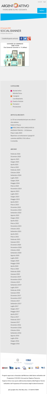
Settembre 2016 (16, 333)
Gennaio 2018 (15, 293)
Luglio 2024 (14, 178)
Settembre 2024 (16, 175)
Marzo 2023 (15, 204)
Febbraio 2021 (15, 239)
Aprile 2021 (14, 234)
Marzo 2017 (15, 317)
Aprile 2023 (14, 202)
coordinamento (17, 98)
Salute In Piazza (16, 125)
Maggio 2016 (15, 343)
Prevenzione (16, 106)
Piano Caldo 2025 (16, 133)
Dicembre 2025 (16, 156)
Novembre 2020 (16, 247)
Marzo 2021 (15, 237)
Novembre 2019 (16, 279)
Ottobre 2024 (15, 172)
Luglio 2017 (14, 306)
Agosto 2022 (15, 215)
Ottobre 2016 (15, 330)
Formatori (15, 104)
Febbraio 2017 (15, 319)
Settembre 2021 (16, 231)
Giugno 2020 (15, 261)
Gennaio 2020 (15, 274)
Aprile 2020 (14, 266)
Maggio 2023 (15, 199)
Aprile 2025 (14, 164)
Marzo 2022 (15, 223)
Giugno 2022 (15, 218)
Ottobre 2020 (15, 250)
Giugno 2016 (15, 341)
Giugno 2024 (15, 180)
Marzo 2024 (15, 186)
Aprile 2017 (14, 314)
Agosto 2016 (15, 335)
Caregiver (15, 96)
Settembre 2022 (16, 212)
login (44, 2)
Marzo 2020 (15, 269)
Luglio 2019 (14, 287)
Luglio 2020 (14, 258)
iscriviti (40, 2)
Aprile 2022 (14, 220)
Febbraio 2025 (15, 170)
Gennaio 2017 (15, 322)
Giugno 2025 (15, 162)
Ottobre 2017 (15, 301)
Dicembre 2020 (16, 245)
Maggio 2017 (15, 311)
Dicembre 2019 (16, 277)
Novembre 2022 (16, 210)
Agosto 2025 (15, 159)
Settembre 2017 (16, 303)
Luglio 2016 (14, 338)
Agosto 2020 (15, 255)
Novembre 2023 (16, 188)
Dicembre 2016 (16, 325)
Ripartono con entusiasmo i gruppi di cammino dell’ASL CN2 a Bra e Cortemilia (22, 138)
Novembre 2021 (16, 226)
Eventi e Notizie (17, 101)
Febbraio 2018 (15, 290)
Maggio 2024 (15, 183)
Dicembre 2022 (16, 207)
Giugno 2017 (15, 309)
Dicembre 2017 (16, 295)
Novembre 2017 (16, 298)
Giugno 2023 (15, 196)
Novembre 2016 (16, 327)
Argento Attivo (15, 6)
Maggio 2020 (15, 263)
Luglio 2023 (14, 194)
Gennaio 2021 (15, 242)
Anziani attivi (16, 90)
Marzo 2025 (15, 167)
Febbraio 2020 (15, 271)
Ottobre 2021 (15, 229)
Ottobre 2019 (15, 282)
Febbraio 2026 (15, 154)
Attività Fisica (16, 93)
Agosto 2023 (15, 191)
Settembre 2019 (16, 285)
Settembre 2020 (16, 253)
